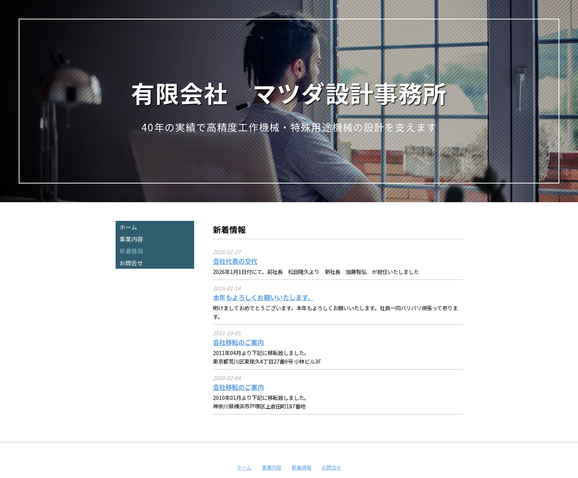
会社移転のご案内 (238, 342)
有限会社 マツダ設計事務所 (289, 92)
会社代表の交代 (235, 261)
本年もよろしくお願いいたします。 (263, 297)
